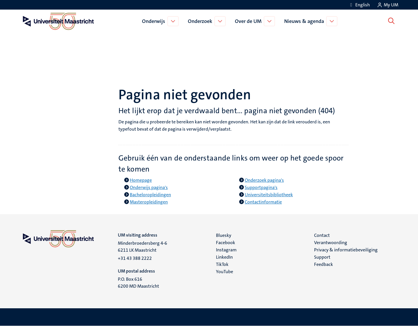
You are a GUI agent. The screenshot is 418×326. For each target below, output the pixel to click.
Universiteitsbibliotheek (269, 195)
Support (322, 257)
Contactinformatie (263, 202)
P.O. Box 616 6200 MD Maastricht (138, 282)
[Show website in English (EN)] (359, 4)
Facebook (225, 242)
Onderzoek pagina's (264, 180)
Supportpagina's (261, 187)
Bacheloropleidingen (150, 195)
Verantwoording (330, 242)
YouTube (224, 272)
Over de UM (249, 21)
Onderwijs (154, 21)
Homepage (141, 180)
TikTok (222, 264)
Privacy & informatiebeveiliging (346, 250)
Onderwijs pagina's (149, 187)
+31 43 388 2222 (135, 258)
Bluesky (223, 235)
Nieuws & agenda (305, 21)
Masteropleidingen (149, 202)
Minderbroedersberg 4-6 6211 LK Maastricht (142, 246)
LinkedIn (224, 257)
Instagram (226, 250)
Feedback (323, 264)
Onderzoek (201, 21)
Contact (322, 235)
